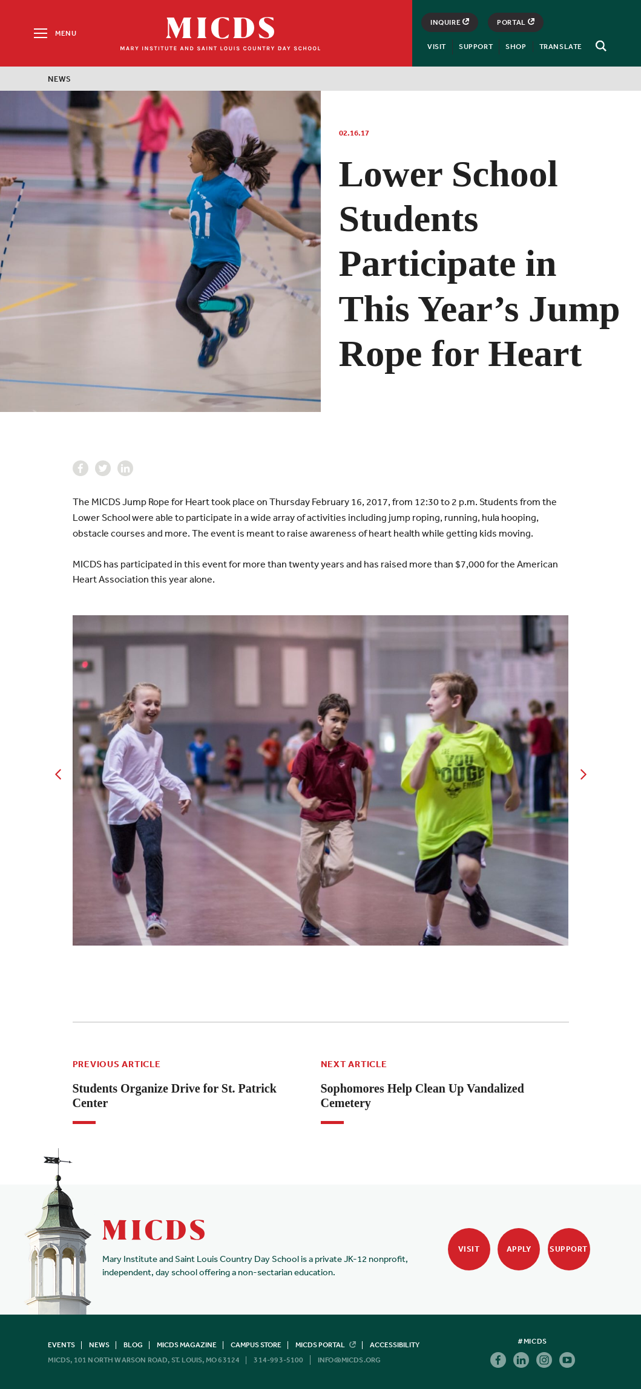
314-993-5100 (278, 1360)
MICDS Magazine (187, 1345)
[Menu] (54, 33)
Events (61, 1345)
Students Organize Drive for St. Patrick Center (175, 1096)
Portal (515, 22)
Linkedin (125, 468)
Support (476, 46)
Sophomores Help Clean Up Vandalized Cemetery (422, 1096)
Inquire (449, 22)
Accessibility (394, 1345)
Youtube (567, 1360)
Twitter (103, 468)
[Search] (599, 46)
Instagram (544, 1360)
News (59, 79)
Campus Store (256, 1345)
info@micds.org (349, 1360)
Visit (436, 46)
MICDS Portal (325, 1345)
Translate (560, 46)
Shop (515, 46)
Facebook (80, 468)
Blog (133, 1345)
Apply (519, 1249)
